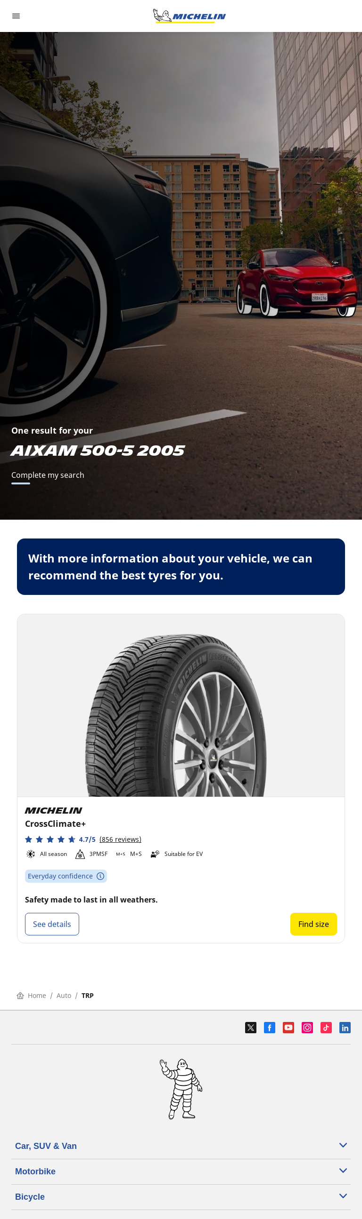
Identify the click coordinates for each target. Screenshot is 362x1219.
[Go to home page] (189, 16)
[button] (83, 839)
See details (52, 924)
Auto (64, 995)
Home (31, 995)
